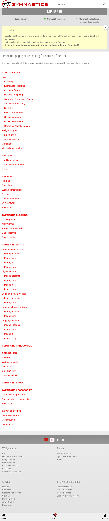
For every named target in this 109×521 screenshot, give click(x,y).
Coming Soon (8, 219)
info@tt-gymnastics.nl (69, 496)
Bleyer (5, 169)
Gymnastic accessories (17, 390)
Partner (7, 155)
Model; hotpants (12, 253)
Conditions (7, 144)
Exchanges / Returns (14, 86)
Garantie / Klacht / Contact (17, 126)
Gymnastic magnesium (13, 394)
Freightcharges (9, 130)
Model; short (10, 258)
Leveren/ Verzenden (14, 112)
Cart (54, 516)
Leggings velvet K (11, 320)
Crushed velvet (9, 375)
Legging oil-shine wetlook (14, 307)
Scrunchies (9, 353)
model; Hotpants (12, 325)
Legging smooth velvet (13, 249)
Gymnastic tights (13, 244)
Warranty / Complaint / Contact (19, 99)
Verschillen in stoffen (12, 148)
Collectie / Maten (12, 117)
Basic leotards (9, 233)
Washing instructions (12, 190)
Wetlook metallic (10, 362)
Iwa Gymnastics (10, 160)
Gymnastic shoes (13, 382)
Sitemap (6, 194)
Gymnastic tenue (10, 415)
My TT (105, 516)
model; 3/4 (9, 334)
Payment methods (11, 198)
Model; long (10, 267)
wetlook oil (7, 366)
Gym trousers (8, 420)
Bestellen (8, 108)
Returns (6, 181)
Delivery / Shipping (13, 94)
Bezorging (7, 207)
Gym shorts (7, 424)
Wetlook (6, 357)
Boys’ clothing (11, 411)
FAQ (4, 77)
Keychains (7, 403)
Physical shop (9, 135)
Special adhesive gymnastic (15, 399)
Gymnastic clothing (15, 215)
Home (4, 516)
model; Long (10, 338)
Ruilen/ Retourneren (14, 121)
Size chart (7, 185)
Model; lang (10, 289)
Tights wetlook (9, 271)
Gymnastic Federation (13, 164)
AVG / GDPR (8, 203)
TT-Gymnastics (11, 72)
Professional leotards (12, 228)
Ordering (8, 81)
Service (7, 176)
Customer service (10, 139)
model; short (10, 329)
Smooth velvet (9, 371)
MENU (54, 12)
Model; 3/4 (9, 262)
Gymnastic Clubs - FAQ (13, 103)
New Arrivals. (8, 224)
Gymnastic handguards (17, 346)
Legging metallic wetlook (14, 294)
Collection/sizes (12, 90)
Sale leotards (8, 237)
